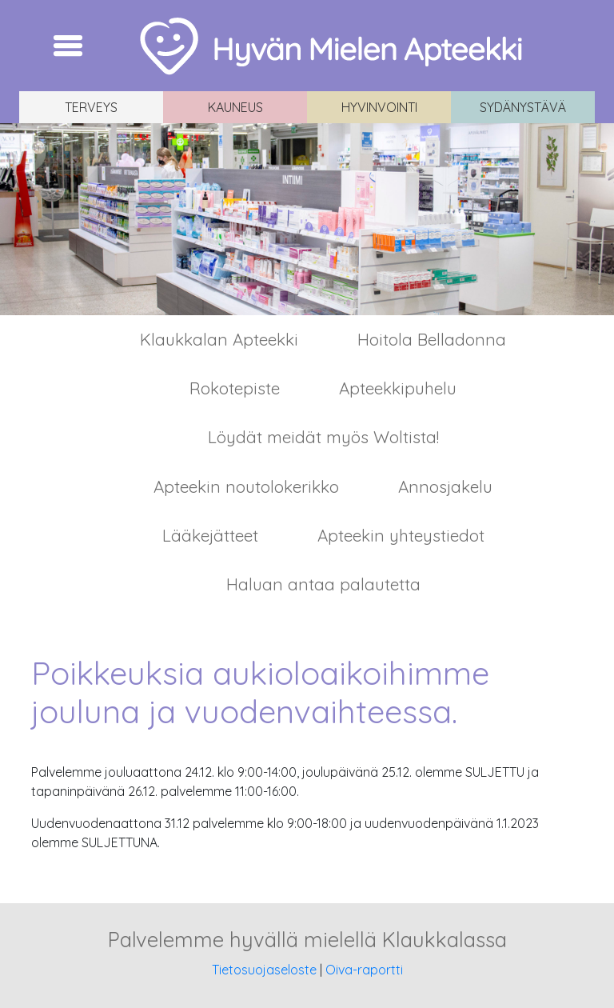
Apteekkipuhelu (398, 388)
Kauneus (235, 107)
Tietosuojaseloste (264, 970)
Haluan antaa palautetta (323, 584)
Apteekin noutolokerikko (246, 486)
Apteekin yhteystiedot (400, 535)
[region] (307, 219)
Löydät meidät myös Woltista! (323, 436)
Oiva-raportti (364, 970)
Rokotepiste (234, 388)
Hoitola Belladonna (431, 339)
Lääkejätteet (210, 535)
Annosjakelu (445, 486)
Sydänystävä (523, 107)
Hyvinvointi (379, 107)
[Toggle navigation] (68, 45)
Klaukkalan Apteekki (219, 339)
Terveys (91, 107)
